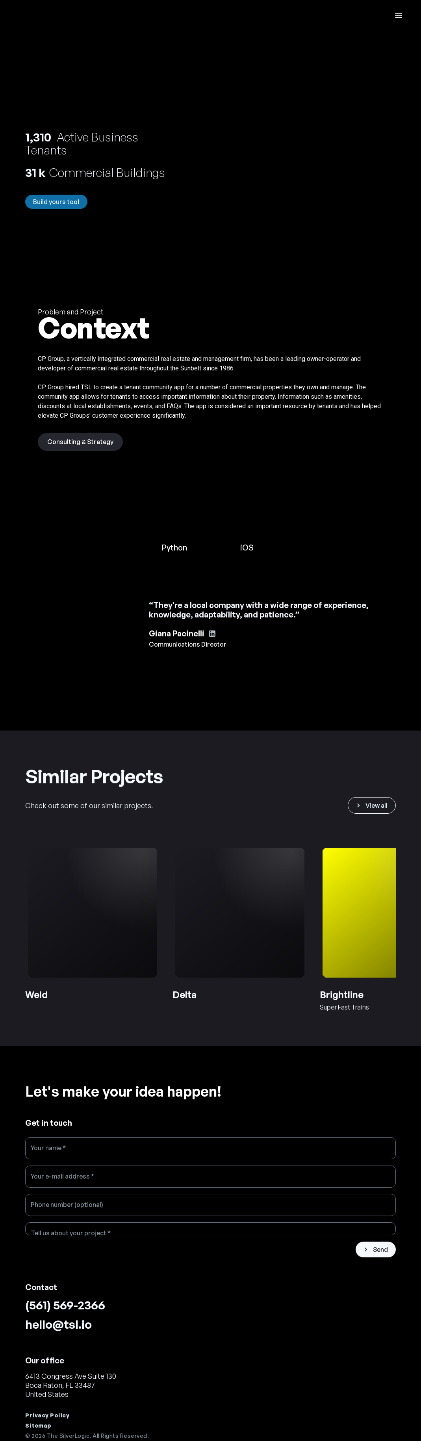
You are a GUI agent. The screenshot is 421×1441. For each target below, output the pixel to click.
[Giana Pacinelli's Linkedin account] (212, 633)
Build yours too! (56, 202)
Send (375, 1249)
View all (371, 805)
